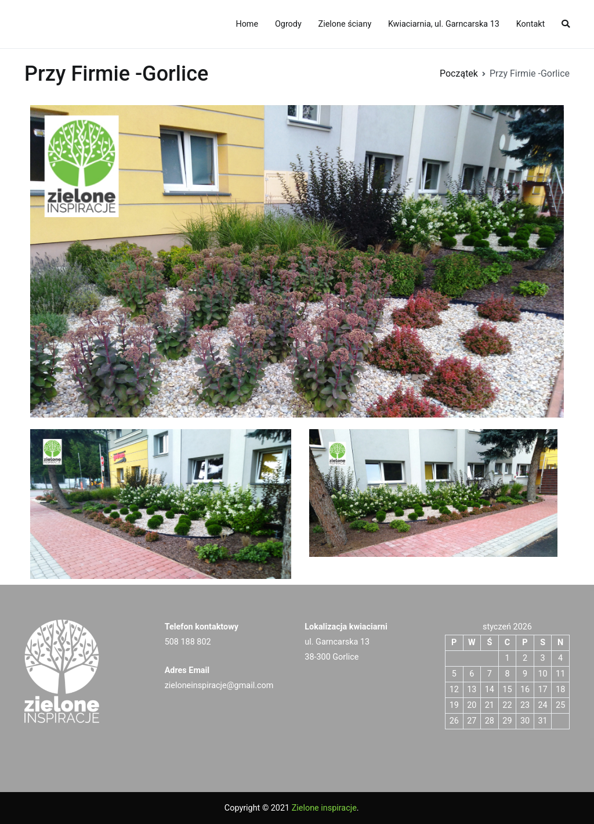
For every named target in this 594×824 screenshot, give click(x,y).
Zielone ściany (345, 24)
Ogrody (288, 24)
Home (247, 24)
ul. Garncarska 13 (337, 642)
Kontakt (530, 24)
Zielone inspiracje (324, 808)
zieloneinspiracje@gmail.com (219, 685)
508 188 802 (188, 642)
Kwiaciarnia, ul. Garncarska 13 (443, 24)
